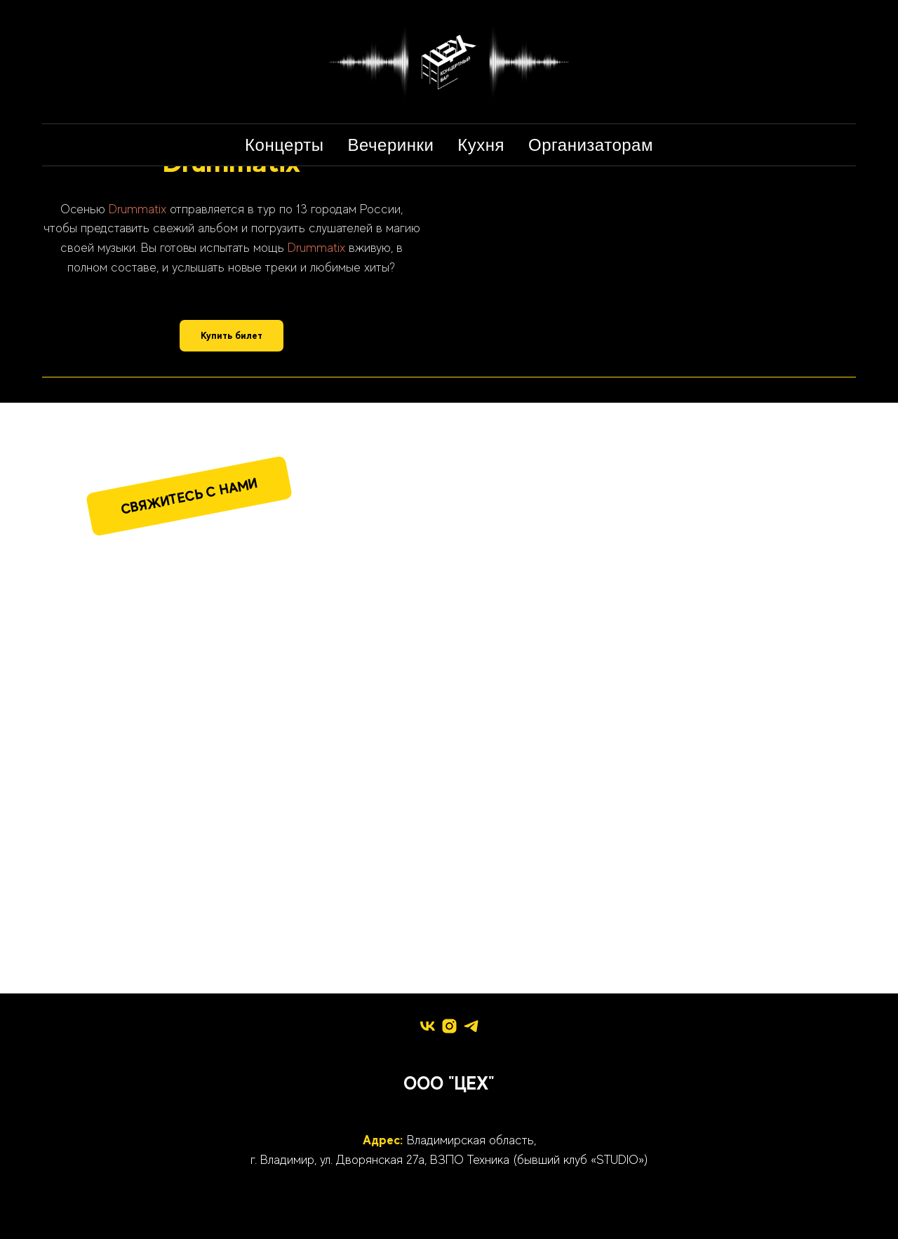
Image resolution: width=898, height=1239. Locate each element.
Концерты (284, 144)
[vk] (427, 1026)
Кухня (480, 144)
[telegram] (471, 1026)
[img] (237, 630)
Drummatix (137, 209)
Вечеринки (391, 144)
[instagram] (449, 1026)
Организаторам (590, 144)
